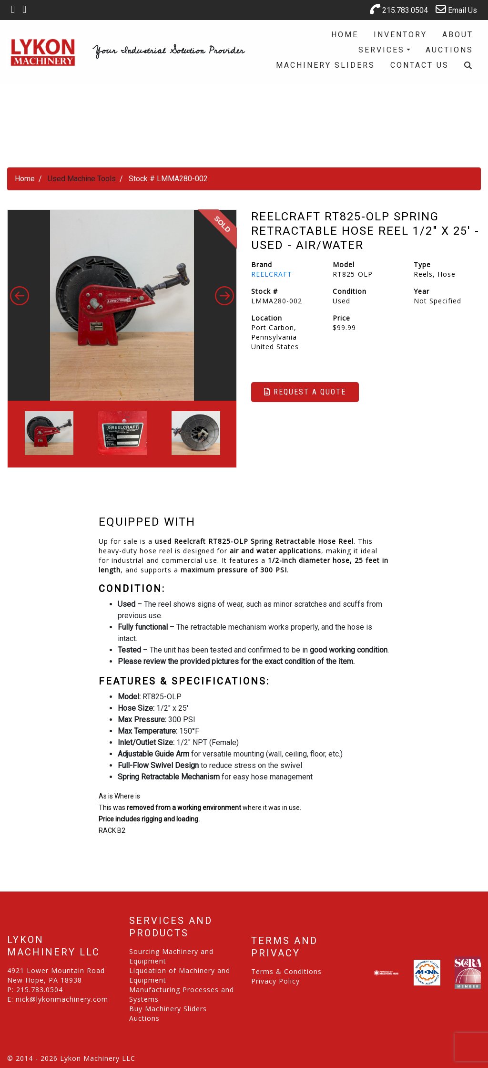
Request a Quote (305, 391)
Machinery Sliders (325, 65)
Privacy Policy (275, 980)
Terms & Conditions (286, 971)
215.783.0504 (399, 9)
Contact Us (419, 65)
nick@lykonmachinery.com (62, 999)
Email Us (456, 9)
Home (344, 34)
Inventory (400, 34)
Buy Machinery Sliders (168, 1008)
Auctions (449, 49)
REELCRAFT (271, 274)
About (457, 34)
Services (381, 49)
